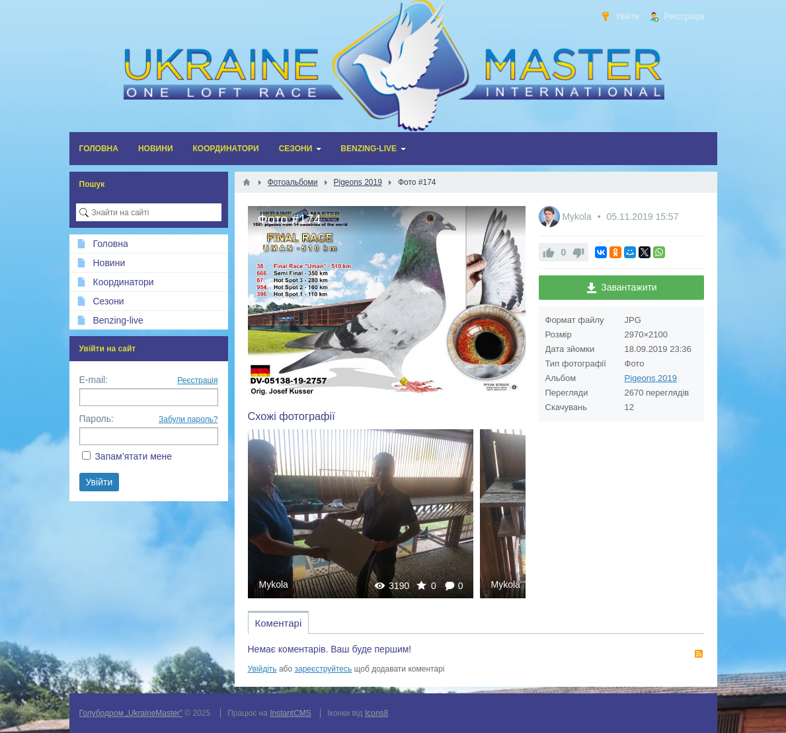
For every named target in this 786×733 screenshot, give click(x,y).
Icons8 (376, 713)
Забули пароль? (188, 419)
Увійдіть (262, 669)
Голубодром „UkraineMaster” (130, 713)
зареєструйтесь (323, 669)
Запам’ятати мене (133, 456)
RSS (698, 654)
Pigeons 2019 (651, 378)
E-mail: (93, 379)
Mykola (273, 584)
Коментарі (278, 623)
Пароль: (96, 418)
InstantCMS (290, 713)
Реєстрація (197, 380)
